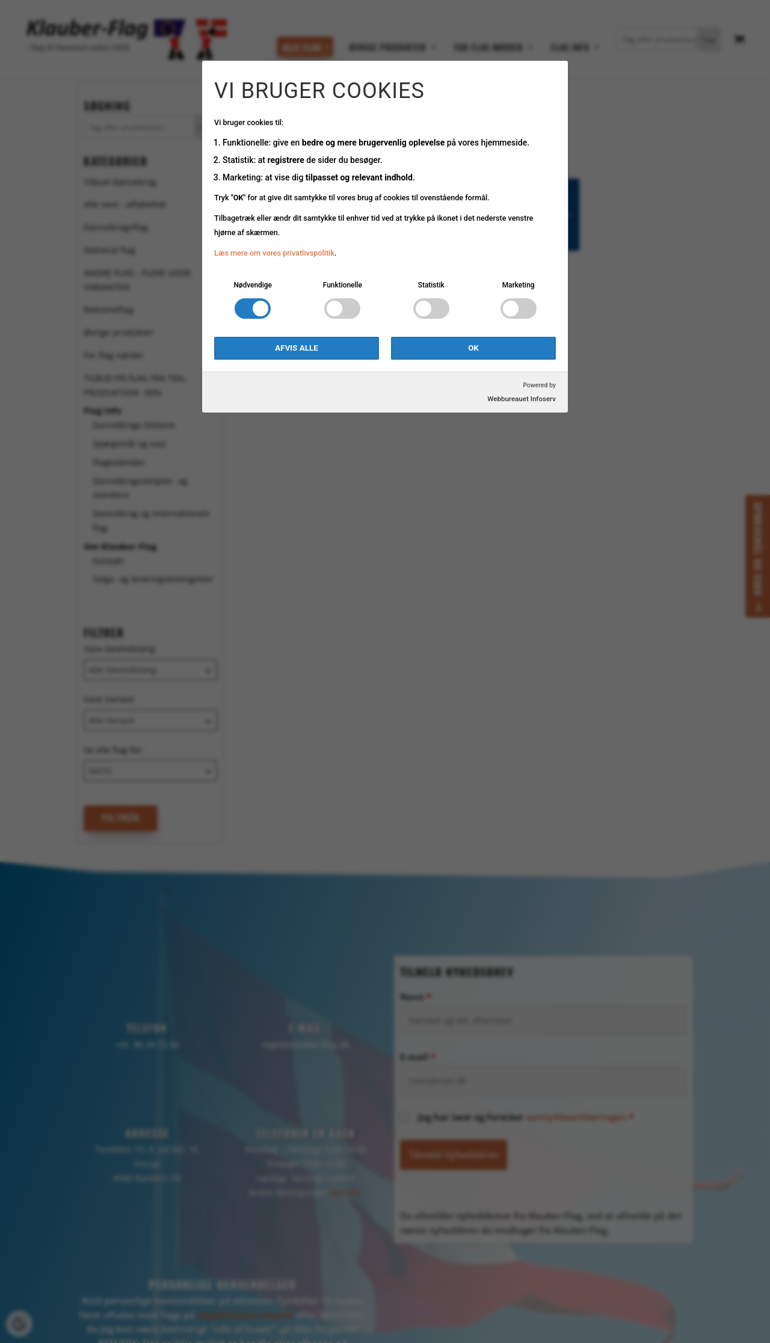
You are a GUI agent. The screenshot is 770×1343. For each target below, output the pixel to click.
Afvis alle (296, 347)
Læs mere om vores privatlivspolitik (274, 252)
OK (473, 347)
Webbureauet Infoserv (521, 399)
